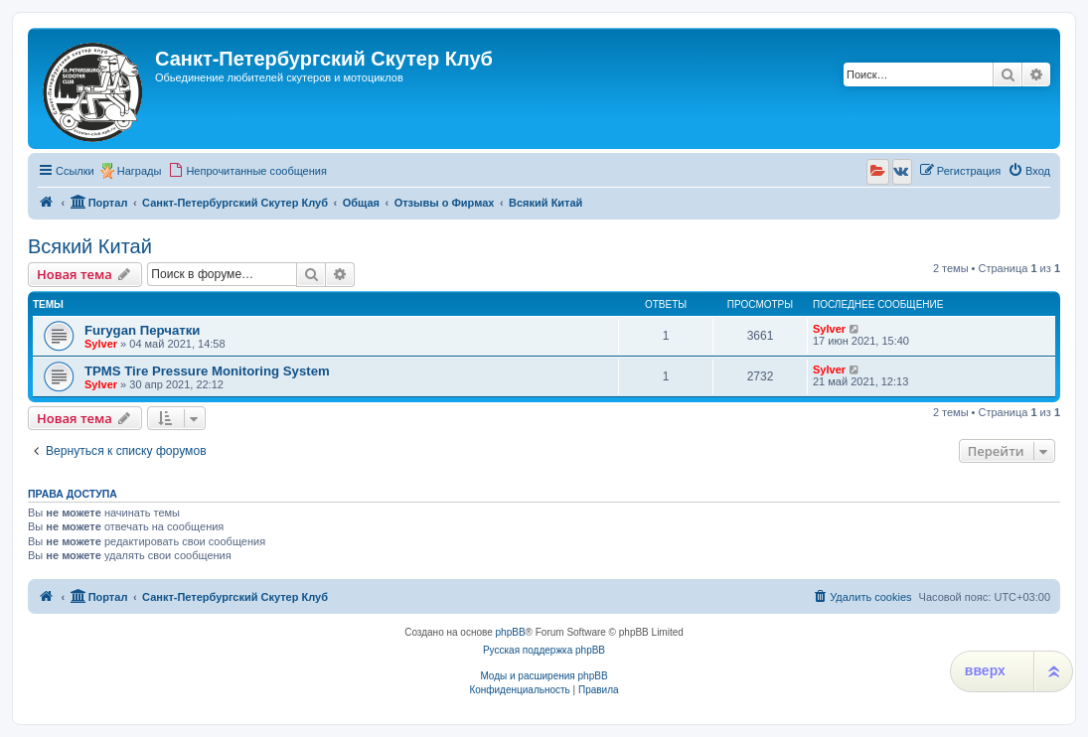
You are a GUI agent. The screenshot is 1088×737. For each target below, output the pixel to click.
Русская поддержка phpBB (544, 650)
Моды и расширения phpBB (543, 675)
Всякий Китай (90, 246)
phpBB (511, 632)
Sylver (100, 344)
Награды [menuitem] (139, 171)
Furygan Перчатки (142, 330)
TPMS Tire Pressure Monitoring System (207, 371)
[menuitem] (247, 171)
